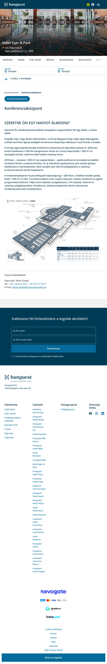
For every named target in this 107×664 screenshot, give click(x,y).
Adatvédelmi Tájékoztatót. (52, 356)
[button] (98, 5)
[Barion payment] (53, 600)
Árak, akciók (35, 59)
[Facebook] (90, 413)
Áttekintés (8, 59)
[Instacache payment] (53, 617)
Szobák (21, 59)
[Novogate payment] (53, 592)
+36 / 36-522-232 (18, 283)
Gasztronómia (84, 59)
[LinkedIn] (102, 413)
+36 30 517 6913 (37, 283)
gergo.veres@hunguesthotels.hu (29, 287)
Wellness (50, 59)
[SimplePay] (53, 608)
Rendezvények (66, 59)
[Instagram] (96, 413)
